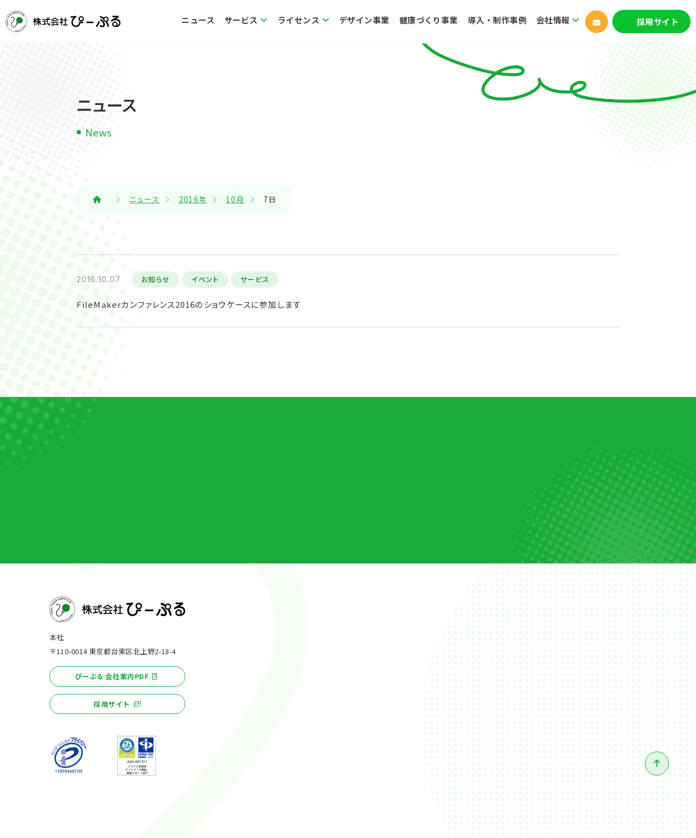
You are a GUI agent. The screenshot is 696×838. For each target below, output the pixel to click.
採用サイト (658, 21)
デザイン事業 (364, 20)
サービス (241, 20)
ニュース (198, 20)
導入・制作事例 (497, 20)
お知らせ (156, 279)
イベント (205, 279)
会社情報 (553, 20)
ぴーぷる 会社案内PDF (112, 676)
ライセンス (298, 20)
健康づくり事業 (428, 20)
